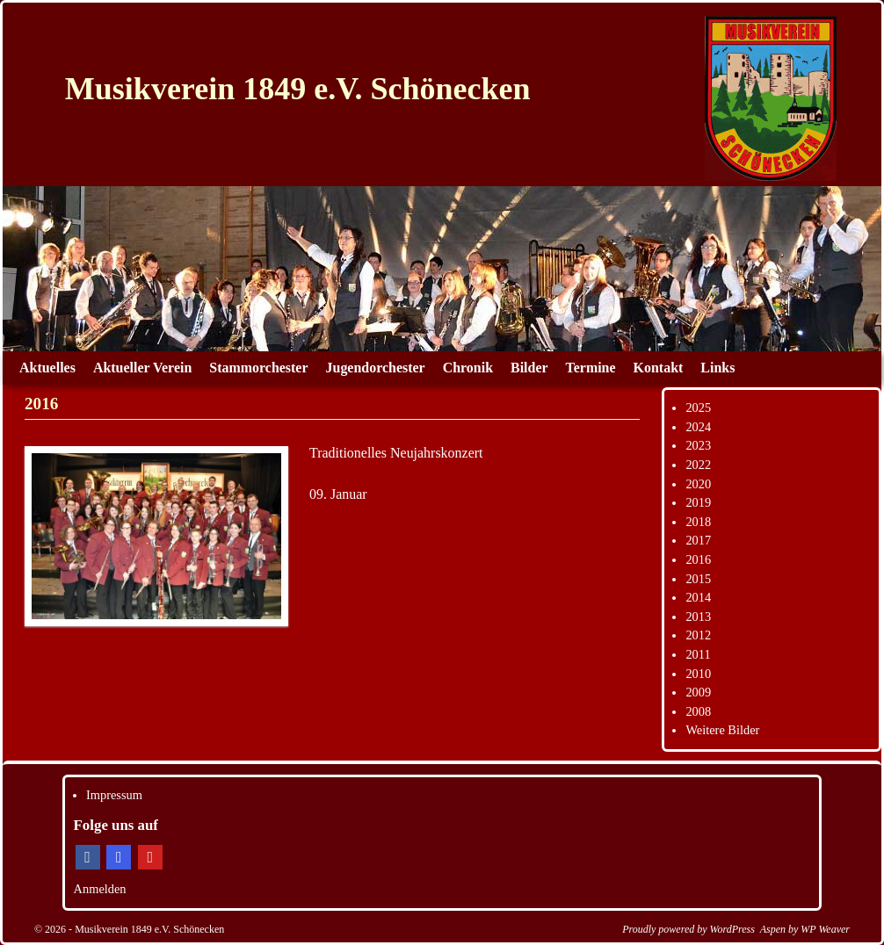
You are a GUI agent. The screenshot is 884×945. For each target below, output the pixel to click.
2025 (698, 407)
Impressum (114, 795)
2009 (698, 692)
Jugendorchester (375, 367)
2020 (698, 484)
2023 (698, 445)
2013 (698, 617)
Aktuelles (47, 367)
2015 (698, 579)
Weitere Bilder (722, 730)
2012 (698, 635)
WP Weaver (825, 929)
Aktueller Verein (142, 367)
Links (717, 367)
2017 (698, 540)
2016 (698, 559)
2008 (698, 711)
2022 (698, 465)
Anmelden (100, 889)
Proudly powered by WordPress (688, 929)
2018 (698, 522)
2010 (698, 674)
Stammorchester (258, 367)
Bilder (529, 367)
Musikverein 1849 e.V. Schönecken (298, 88)
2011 (697, 654)
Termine (591, 367)
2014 (698, 597)
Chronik (468, 367)
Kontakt (659, 367)
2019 (698, 502)
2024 (698, 427)
